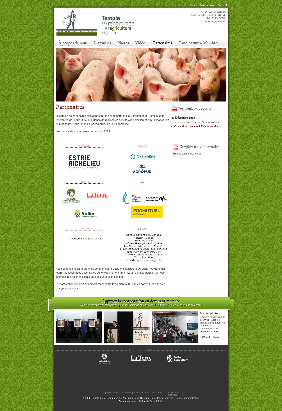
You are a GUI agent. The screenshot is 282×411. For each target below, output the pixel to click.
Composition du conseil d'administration (196, 126)
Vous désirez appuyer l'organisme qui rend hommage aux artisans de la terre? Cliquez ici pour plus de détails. (141, 305)
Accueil (193, 5)
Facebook (222, 5)
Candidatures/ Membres (198, 43)
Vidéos (141, 43)
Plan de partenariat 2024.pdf (187, 153)
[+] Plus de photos (209, 337)
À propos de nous (73, 43)
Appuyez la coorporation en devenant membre (141, 301)
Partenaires (162, 43)
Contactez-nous (207, 5)
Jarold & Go (156, 401)
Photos (123, 43)
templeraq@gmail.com (215, 21)
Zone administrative (188, 398)
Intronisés (102, 43)
